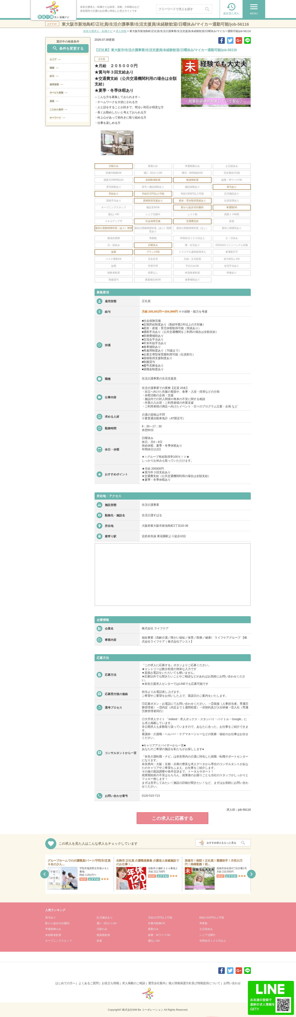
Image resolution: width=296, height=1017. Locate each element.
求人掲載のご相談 (133, 983)
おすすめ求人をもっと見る (221, 842)
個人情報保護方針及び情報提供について (194, 983)
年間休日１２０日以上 (212, 940)
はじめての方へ (65, 983)
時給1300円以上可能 (211, 917)
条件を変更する (68, 48)
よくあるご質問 (89, 983)
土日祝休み (206, 929)
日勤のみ (102, 929)
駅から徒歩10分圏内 (57, 923)
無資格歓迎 (103, 935)
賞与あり (50, 917)
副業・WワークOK (159, 935)
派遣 (99, 940)
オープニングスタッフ (58, 940)
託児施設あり (105, 917)
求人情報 (121, 31)
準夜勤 (203, 923)
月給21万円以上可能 (160, 917)
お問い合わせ (232, 983)
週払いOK (154, 940)
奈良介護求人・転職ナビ (98, 31)
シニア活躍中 (207, 935)
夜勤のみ (153, 929)
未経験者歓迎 (53, 935)
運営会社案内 (156, 983)
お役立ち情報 (110, 983)
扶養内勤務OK (156, 923)
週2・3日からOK (107, 923)
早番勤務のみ (53, 929)
